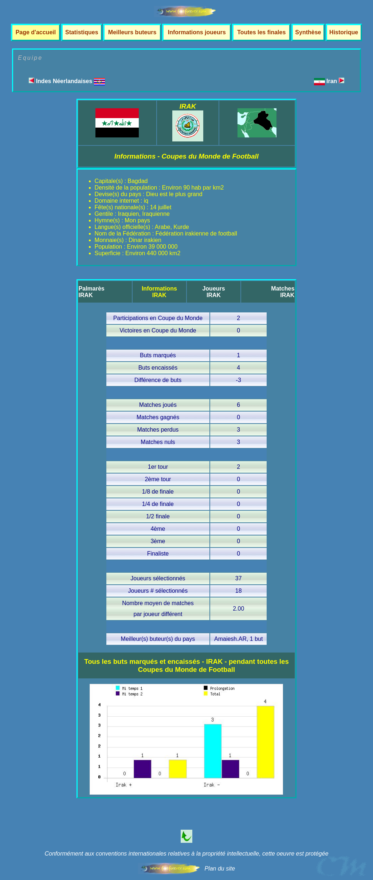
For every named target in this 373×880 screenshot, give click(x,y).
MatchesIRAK (282, 291)
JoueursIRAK (213, 291)
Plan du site (219, 868)
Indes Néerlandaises (67, 81)
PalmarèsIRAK (92, 291)
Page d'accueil (36, 32)
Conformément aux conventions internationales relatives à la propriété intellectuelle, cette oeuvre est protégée (186, 853)
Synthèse (308, 32)
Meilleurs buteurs (132, 32)
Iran (335, 81)
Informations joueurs (197, 32)
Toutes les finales (261, 32)
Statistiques (81, 32)
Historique (343, 32)
